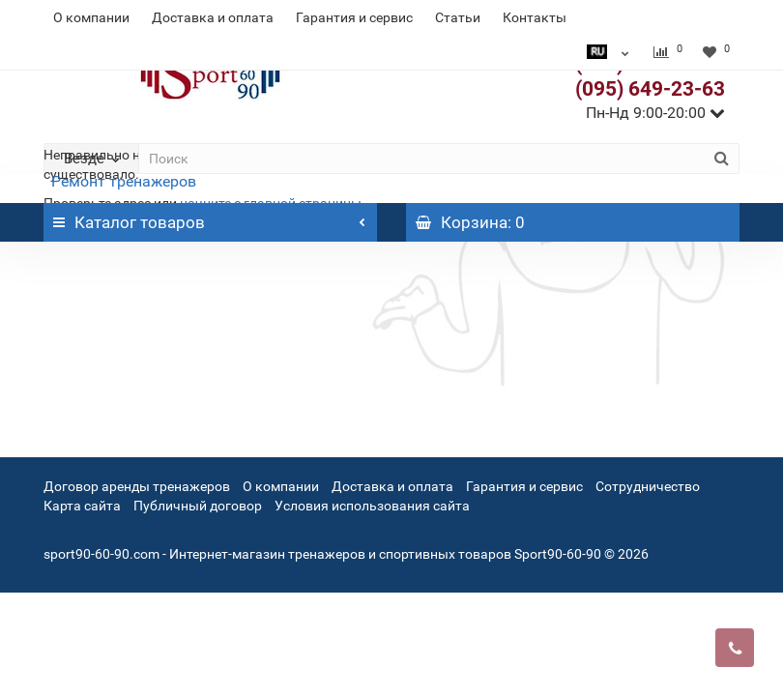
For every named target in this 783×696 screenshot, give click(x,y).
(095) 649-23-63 (650, 89)
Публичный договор (197, 505)
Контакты (534, 17)
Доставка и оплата (213, 17)
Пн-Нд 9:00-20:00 (655, 112)
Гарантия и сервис (354, 17)
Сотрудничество (647, 486)
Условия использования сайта (372, 505)
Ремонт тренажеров (123, 181)
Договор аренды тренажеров (137, 486)
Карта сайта (82, 505)
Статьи (457, 17)
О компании (91, 17)
